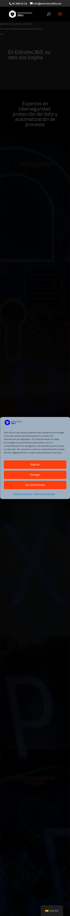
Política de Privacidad (44, 494)
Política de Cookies (22, 494)
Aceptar (35, 464)
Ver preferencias (35, 485)
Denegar (35, 474)
